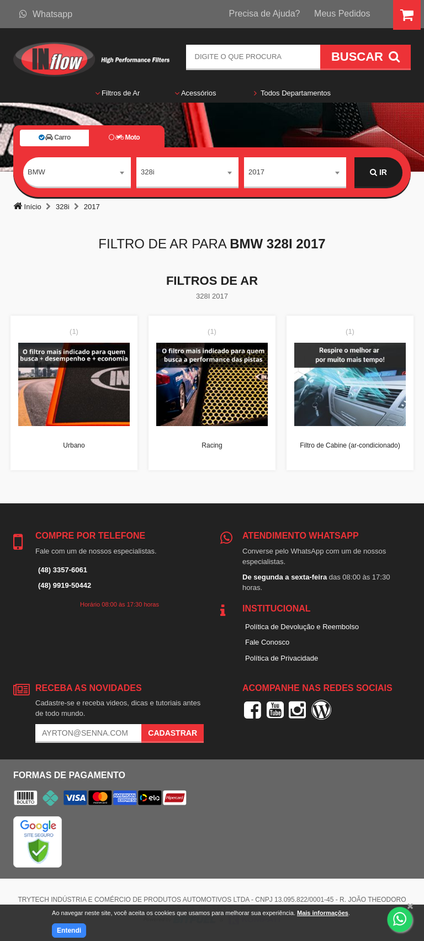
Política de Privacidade (281, 658)
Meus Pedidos (342, 13)
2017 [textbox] (256, 172)
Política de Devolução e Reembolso (302, 627)
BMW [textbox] (36, 172)
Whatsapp (45, 14)
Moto (124, 137)
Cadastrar (172, 733)
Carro (55, 137)
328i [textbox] (148, 172)
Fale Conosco (267, 642)
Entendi (69, 930)
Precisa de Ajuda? (264, 13)
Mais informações (322, 913)
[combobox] (77, 172)
